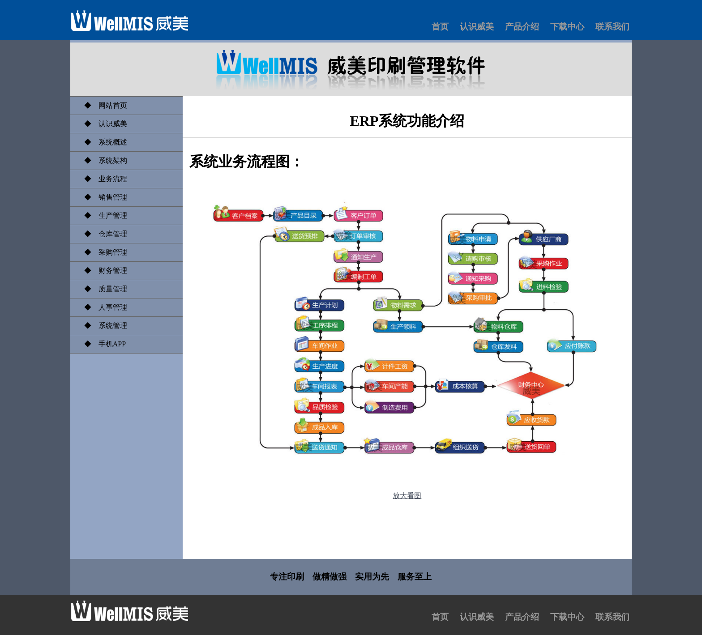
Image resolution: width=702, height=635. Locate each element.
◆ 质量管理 (102, 289)
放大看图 (407, 495)
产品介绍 (522, 26)
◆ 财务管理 (102, 270)
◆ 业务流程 (102, 179)
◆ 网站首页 (102, 105)
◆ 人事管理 (102, 307)
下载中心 (567, 26)
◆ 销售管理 (102, 197)
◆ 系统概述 (102, 142)
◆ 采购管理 (102, 252)
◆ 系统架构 (102, 160)
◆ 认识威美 (102, 124)
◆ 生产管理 (102, 215)
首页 (440, 26)
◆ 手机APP (101, 344)
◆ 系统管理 (102, 325)
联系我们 (612, 26)
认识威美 (477, 26)
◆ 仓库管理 (102, 234)
